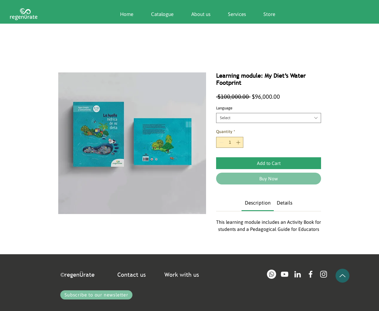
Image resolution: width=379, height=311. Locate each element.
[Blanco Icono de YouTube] (284, 274)
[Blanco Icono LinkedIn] (297, 274)
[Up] (342, 276)
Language (224, 108)
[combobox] (268, 118)
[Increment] (238, 142)
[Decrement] (220, 142)
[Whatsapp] (271, 274)
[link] (258, 203)
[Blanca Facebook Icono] (310, 274)
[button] (196, 14)
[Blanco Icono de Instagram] (323, 274)
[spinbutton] (229, 142)
